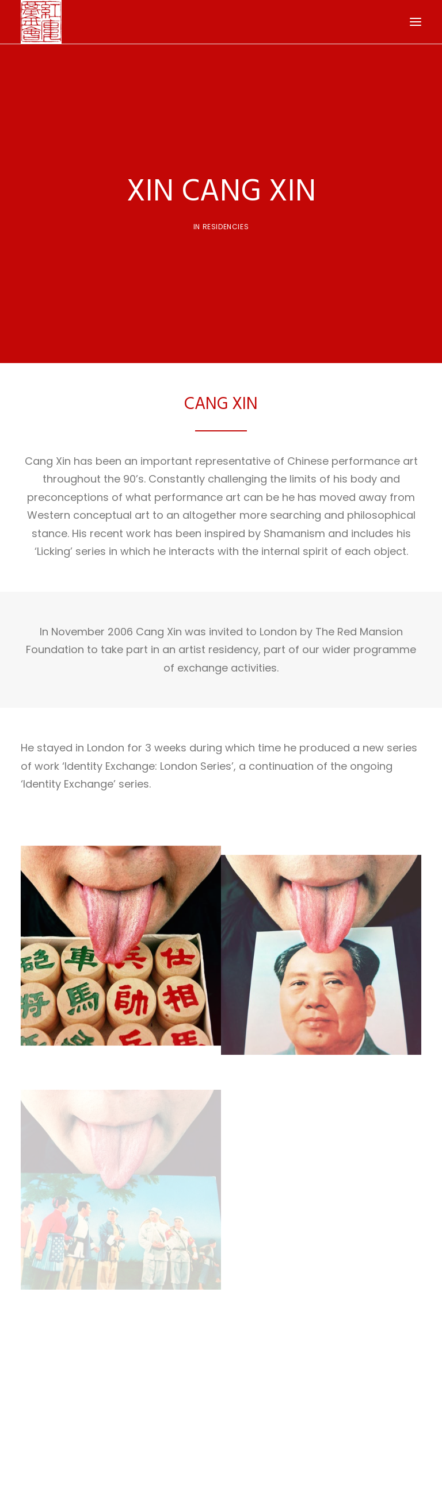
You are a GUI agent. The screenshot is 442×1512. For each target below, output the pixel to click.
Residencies (226, 222)
